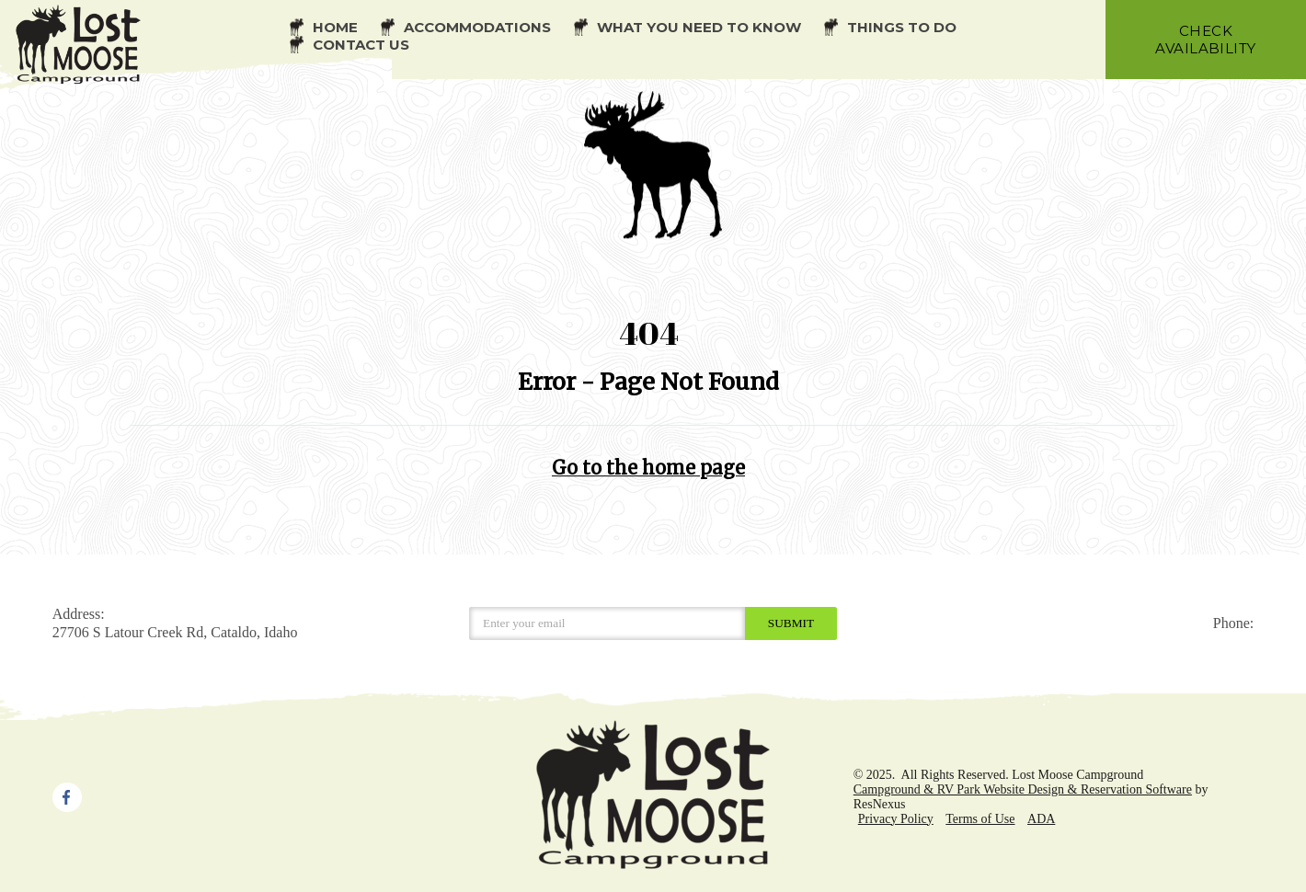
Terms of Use (979, 819)
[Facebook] (67, 795)
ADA (1041, 819)
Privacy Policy (896, 819)
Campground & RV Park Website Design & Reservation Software (1022, 789)
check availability (1205, 39)
